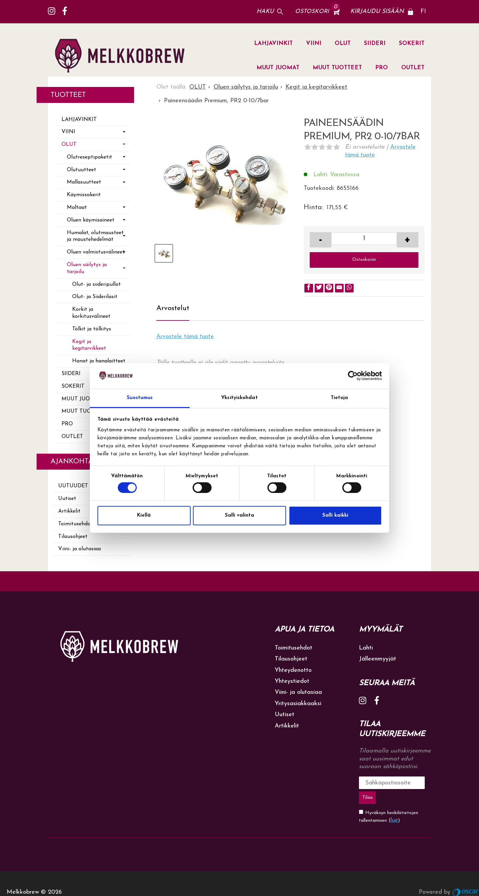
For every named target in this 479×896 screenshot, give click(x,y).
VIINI (313, 43)
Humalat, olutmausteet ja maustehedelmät (95, 236)
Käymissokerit (84, 195)
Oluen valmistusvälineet (96, 252)
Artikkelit (287, 726)
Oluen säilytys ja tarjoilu (87, 268)
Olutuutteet (81, 170)
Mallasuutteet (84, 182)
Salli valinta (239, 515)
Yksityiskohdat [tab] (239, 397)
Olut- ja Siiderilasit (94, 296)
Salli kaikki (335, 515)
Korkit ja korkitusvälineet (91, 313)
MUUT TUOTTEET (337, 68)
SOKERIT (411, 43)
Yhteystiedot (292, 681)
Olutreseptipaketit (89, 157)
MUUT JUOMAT (277, 68)
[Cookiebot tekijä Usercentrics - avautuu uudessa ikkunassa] (353, 376)
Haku (265, 11)
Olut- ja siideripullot (96, 284)
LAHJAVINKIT (273, 43)
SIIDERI (375, 43)
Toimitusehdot (293, 648)
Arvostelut (172, 308)
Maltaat (77, 207)
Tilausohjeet (72, 536)
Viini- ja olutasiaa (79, 549)
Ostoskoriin (364, 259)
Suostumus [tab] (140, 397)
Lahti (366, 648)
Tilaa (418, 782)
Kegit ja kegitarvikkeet (89, 345)
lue (394, 803)
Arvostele (185, 336)
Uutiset (284, 714)
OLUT (343, 43)
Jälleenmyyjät (377, 659)
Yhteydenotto (293, 670)
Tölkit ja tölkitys (91, 329)
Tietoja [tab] (339, 397)
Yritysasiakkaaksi (298, 703)
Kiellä (144, 515)
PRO (381, 68)
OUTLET (412, 68)
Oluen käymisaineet (90, 220)
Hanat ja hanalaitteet (98, 361)
